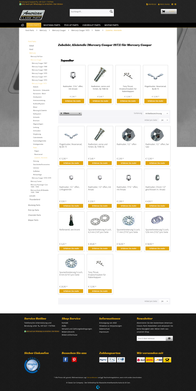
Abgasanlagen (38, 124)
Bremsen (36, 121)
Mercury (32, 53)
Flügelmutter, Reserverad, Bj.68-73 (155, 87)
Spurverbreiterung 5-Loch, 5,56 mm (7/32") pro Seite (157, 231)
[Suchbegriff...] (92, 11)
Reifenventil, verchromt (69, 229)
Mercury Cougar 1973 (39, 83)
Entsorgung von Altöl (108, 323)
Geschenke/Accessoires (41, 164)
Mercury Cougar (36, 60)
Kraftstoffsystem (39, 104)
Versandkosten (92, 377)
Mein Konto (164, 4)
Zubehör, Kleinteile (40, 158)
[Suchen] (111, 11)
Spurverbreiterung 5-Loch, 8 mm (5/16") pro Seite (71, 273)
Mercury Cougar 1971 (39, 77)
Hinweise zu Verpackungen (110, 326)
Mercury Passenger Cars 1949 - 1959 (39, 186)
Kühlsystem (37, 114)
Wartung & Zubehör (40, 110)
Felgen (36, 151)
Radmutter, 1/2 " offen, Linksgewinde (69, 188)
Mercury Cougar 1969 (39, 70)
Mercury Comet (36, 181)
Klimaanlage (37, 175)
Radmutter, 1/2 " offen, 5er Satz (157, 145)
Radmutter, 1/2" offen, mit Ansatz (99, 188)
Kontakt (65, 323)
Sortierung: (138, 113)
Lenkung (36, 127)
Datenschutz (104, 329)
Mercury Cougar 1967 (39, 63)
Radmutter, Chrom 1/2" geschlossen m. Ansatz (156, 188)
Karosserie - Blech (39, 93)
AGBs (64, 326)
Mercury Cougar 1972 (39, 80)
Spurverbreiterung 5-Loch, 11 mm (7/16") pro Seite (128, 231)
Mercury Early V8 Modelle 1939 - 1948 (39, 191)
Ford (31, 49)
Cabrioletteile (37, 137)
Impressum (104, 332)
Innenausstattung (39, 100)
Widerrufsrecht (68, 332)
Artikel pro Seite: (150, 120)
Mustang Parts (34, 205)
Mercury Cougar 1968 (39, 67)
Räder (35, 147)
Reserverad (38, 154)
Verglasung (37, 134)
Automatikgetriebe (39, 141)
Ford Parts (32, 41)
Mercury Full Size (36, 56)
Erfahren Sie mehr (73, 101)
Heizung (36, 161)
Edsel (31, 45)
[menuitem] (92, 12)
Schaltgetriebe (38, 144)
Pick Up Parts (33, 210)
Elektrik (35, 87)
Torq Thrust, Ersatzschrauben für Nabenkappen (128, 88)
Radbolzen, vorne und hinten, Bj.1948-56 (100, 87)
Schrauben (37, 131)
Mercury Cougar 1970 (39, 73)
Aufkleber (36, 171)
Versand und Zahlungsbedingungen (77, 329)
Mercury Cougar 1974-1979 (41, 178)
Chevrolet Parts (34, 215)
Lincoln (32, 196)
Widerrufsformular (70, 335)
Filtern (65, 113)
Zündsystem (37, 97)
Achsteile (36, 117)
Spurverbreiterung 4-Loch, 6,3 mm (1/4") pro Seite (99, 231)
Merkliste (151, 4)
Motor (35, 107)
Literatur (36, 168)
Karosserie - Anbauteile (41, 90)
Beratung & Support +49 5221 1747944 (36, 2)
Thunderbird (34, 199)
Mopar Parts (33, 220)
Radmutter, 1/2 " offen (126, 144)
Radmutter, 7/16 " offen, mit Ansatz (73, 87)
